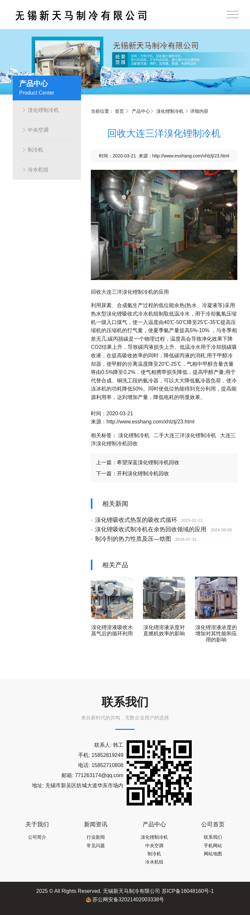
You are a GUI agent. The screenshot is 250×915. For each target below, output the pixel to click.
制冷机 (32, 150)
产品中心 (141, 111)
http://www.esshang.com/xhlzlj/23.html (190, 155)
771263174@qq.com (99, 775)
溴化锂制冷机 (40, 110)
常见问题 (96, 845)
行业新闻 (96, 837)
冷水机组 (35, 169)
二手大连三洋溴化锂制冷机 (185, 435)
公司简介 (37, 837)
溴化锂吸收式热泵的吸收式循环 (135, 520)
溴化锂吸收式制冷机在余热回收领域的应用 (149, 529)
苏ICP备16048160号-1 (188, 891)
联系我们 (213, 837)
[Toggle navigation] (232, 15)
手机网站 (213, 845)
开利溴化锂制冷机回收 (143, 473)
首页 (119, 111)
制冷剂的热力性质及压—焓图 (132, 539)
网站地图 (213, 853)
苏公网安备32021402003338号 (125, 899)
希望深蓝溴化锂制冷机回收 (148, 462)
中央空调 (35, 130)
